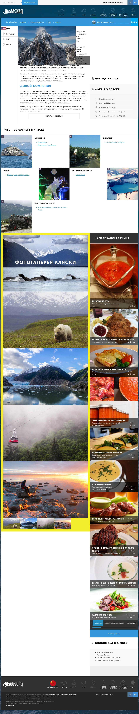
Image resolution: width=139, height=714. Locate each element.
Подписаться (29, 2)
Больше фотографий (80, 498)
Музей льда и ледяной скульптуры (18, 175)
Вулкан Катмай (80, 175)
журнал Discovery (13, 684)
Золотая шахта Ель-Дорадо (115, 142)
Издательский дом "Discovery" (13, 12)
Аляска (57, 22)
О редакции (10, 705)
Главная (23, 22)
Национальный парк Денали (47, 145)
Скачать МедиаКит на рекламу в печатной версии (61, 694)
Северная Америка (37, 22)
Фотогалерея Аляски (45, 262)
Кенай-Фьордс (42, 142)
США (49, 22)
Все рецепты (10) (114, 633)
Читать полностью (54, 116)
